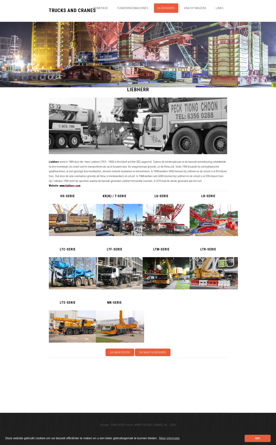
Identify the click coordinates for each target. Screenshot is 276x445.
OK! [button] (257, 438)
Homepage (100, 8)
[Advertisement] (160, 385)
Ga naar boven (120, 352)
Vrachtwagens (195, 8)
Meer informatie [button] (169, 438)
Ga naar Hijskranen (152, 352)
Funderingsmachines (132, 8)
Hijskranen (166, 8)
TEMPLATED (117, 425)
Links (220, 8)
